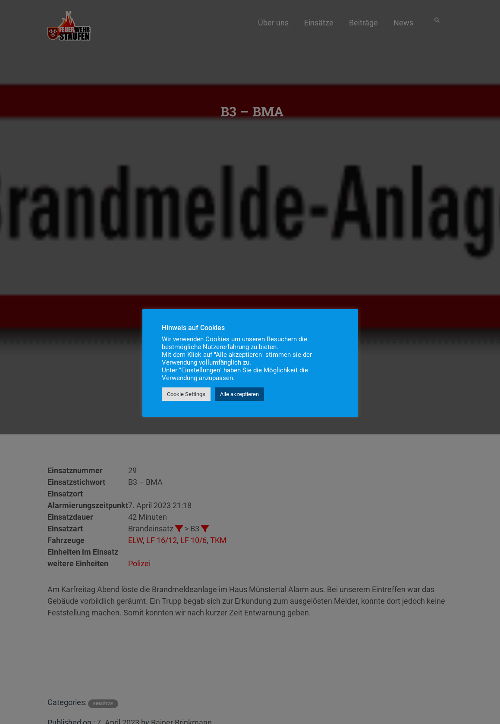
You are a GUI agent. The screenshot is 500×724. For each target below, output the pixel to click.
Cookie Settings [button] (186, 394)
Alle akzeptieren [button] (239, 394)
